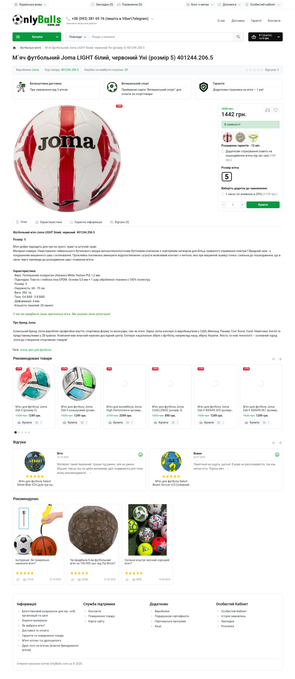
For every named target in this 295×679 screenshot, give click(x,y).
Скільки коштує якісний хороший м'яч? (147, 561)
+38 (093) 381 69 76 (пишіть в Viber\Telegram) (110, 19)
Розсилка (227, 626)
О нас (221, 20)
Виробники (162, 611)
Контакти (274, 20)
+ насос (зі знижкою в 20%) (251, 194)
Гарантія (219, 83)
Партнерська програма (170, 621)
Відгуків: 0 (272, 69)
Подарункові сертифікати (172, 616)
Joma (23, 349)
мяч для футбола (39, 349)
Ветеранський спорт (135, 83)
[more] (41, 422)
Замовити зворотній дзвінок (81, 23)
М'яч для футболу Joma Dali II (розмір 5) (31, 408)
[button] (19, 432)
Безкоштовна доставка (46, 83)
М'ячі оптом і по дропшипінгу (41, 640)
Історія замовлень (233, 616)
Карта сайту (96, 621)
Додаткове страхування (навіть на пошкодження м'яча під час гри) (251, 156)
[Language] (30, 4)
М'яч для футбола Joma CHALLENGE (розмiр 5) (168, 408)
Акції (158, 626)
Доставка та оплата (35, 630)
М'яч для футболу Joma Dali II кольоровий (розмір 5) (78, 408)
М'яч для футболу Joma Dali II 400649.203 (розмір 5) (214, 408)
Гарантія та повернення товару (43, 635)
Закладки (227, 621)
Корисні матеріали (34, 620)
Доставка (237, 20)
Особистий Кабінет (234, 611)
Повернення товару (101, 616)
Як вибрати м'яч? (33, 625)
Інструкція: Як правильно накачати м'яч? (33, 561)
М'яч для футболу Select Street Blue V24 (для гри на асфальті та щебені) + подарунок (35, 483)
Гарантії (256, 20)
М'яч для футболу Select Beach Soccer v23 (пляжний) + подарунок (171, 483)
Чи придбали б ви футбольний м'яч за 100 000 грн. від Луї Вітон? (92, 561)
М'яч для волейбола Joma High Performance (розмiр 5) (124, 408)
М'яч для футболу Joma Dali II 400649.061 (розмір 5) (260, 408)
